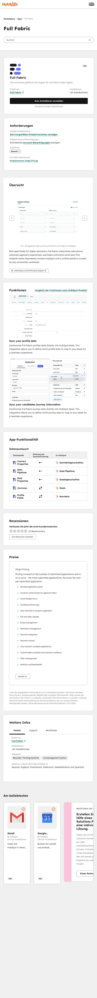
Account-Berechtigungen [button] (36, 142)
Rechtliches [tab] (51, 731)
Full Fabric (17, 92)
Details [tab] (17, 731)
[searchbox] (48, 40)
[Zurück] (11, 218)
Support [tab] (33, 731)
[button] (24, 160)
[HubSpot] (10, 4)
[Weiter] (84, 218)
